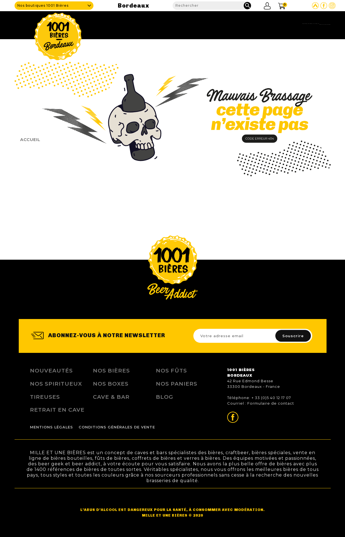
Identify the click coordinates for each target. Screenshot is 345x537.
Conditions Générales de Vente (117, 427)
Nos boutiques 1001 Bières (43, 5)
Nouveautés (51, 370)
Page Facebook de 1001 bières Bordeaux (323, 5)
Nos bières (111, 370)
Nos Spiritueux (56, 383)
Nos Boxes (110, 383)
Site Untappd (315, 5)
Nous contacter (312, 24)
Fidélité (258, 24)
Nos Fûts (171, 370)
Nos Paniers (176, 383)
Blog (280, 24)
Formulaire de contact (270, 403)
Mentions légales (51, 427)
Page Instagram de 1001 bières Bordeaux (332, 5)
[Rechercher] (212, 5)
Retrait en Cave (57, 409)
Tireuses (45, 396)
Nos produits (227, 24)
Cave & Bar (193, 24)
